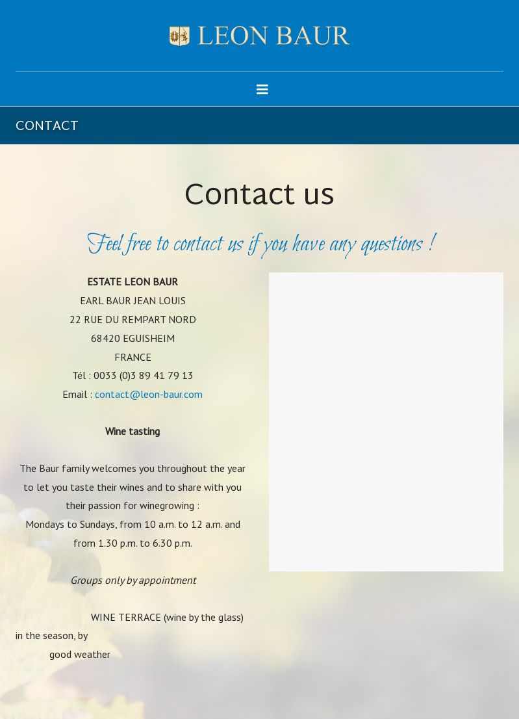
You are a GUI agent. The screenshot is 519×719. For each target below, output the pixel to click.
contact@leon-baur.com (149, 393)
